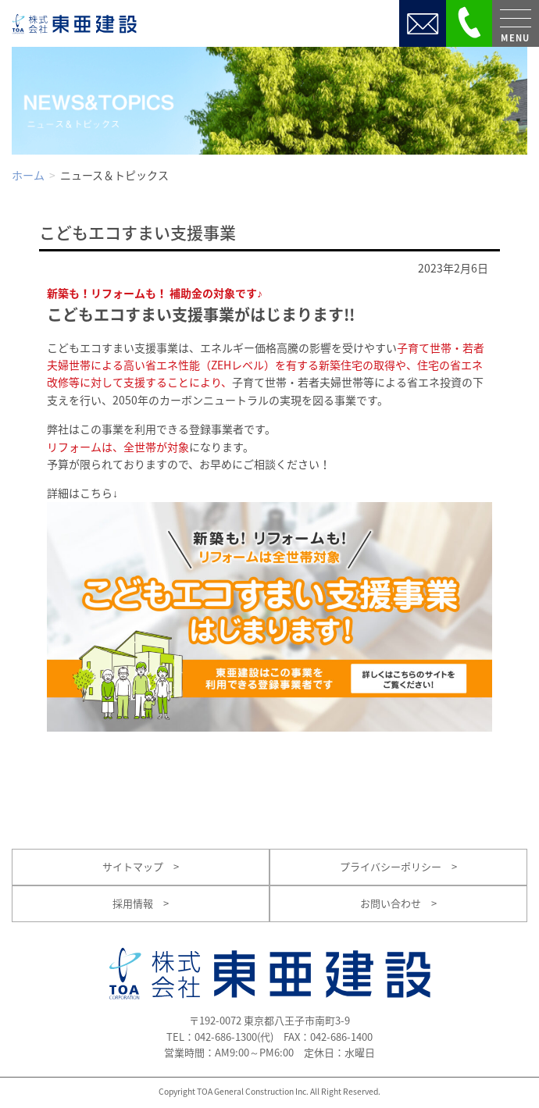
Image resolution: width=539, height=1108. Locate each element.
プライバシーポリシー (398, 866)
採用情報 (140, 903)
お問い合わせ (398, 903)
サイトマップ (140, 866)
